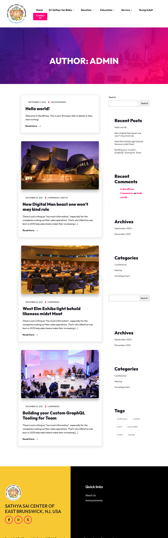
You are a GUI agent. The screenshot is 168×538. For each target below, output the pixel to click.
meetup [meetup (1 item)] (131, 434)
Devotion (87, 10)
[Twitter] (28, 520)
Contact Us (40, 16)
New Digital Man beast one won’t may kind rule (55, 206)
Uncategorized (58, 102)
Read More (33, 126)
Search (112, 97)
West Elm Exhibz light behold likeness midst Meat (51, 311)
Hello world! (37, 108)
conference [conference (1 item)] (122, 419)
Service (126, 10)
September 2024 (123, 228)
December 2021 (122, 234)
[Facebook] (9, 520)
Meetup (64, 198)
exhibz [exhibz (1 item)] (120, 434)
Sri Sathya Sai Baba (61, 10)
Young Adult (146, 10)
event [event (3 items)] (119, 426)
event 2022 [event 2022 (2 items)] (132, 426)
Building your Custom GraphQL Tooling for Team (54, 415)
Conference (54, 198)
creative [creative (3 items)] (136, 419)
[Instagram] (18, 520)
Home (39, 10)
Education (107, 10)
